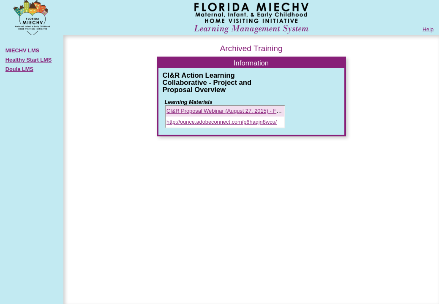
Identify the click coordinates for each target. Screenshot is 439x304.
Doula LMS (19, 69)
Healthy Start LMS (28, 60)
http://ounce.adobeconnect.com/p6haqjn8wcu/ (221, 122)
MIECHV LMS (22, 50)
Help (428, 30)
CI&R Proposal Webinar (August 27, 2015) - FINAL (227, 111)
